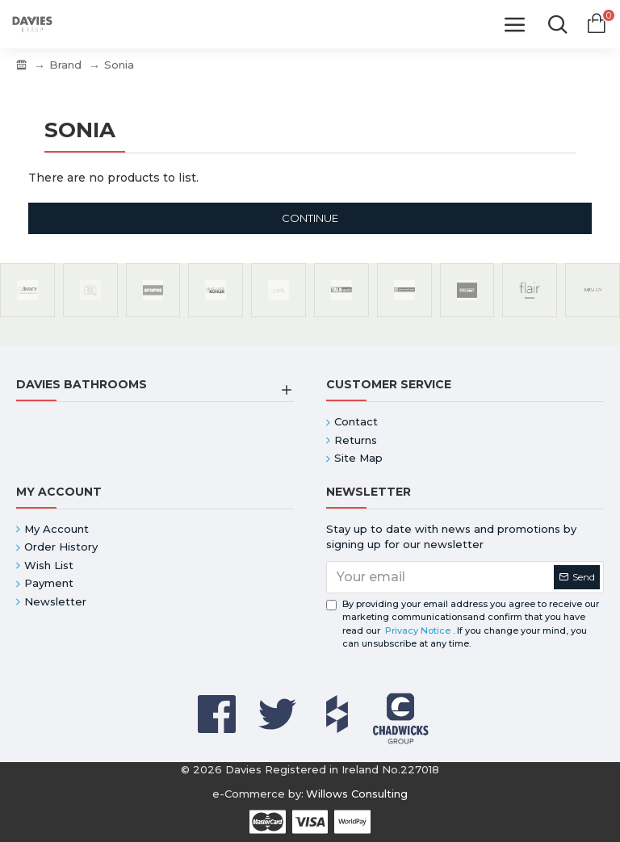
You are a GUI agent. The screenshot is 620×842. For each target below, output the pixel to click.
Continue (310, 218)
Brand (65, 64)
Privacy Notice (417, 630)
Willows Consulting (357, 793)
